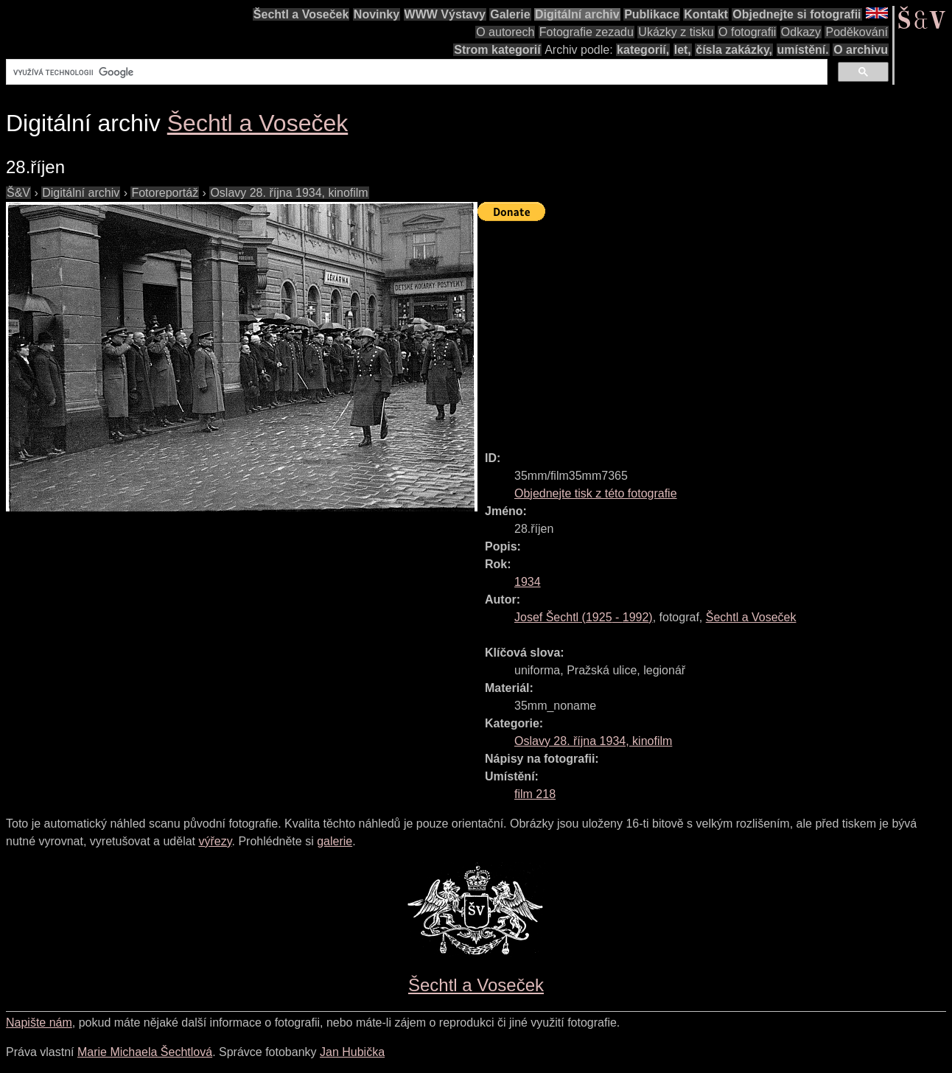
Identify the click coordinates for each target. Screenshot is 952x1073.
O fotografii (747, 32)
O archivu (860, 49)
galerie (334, 841)
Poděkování (856, 32)
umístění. (803, 49)
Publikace (651, 14)
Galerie (510, 14)
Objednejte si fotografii (796, 14)
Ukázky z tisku (675, 32)
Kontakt (706, 14)
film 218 (535, 794)
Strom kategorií (497, 49)
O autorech (505, 32)
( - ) (583, 617)
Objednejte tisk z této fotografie (595, 493)
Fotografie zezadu (586, 32)
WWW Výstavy (445, 14)
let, (682, 49)
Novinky (376, 14)
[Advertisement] (714, 329)
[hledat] (415, 72)
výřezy (214, 841)
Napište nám (39, 1022)
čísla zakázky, (734, 49)
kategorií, (643, 49)
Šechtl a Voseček (301, 14)
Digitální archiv (577, 14)
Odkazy (801, 32)
